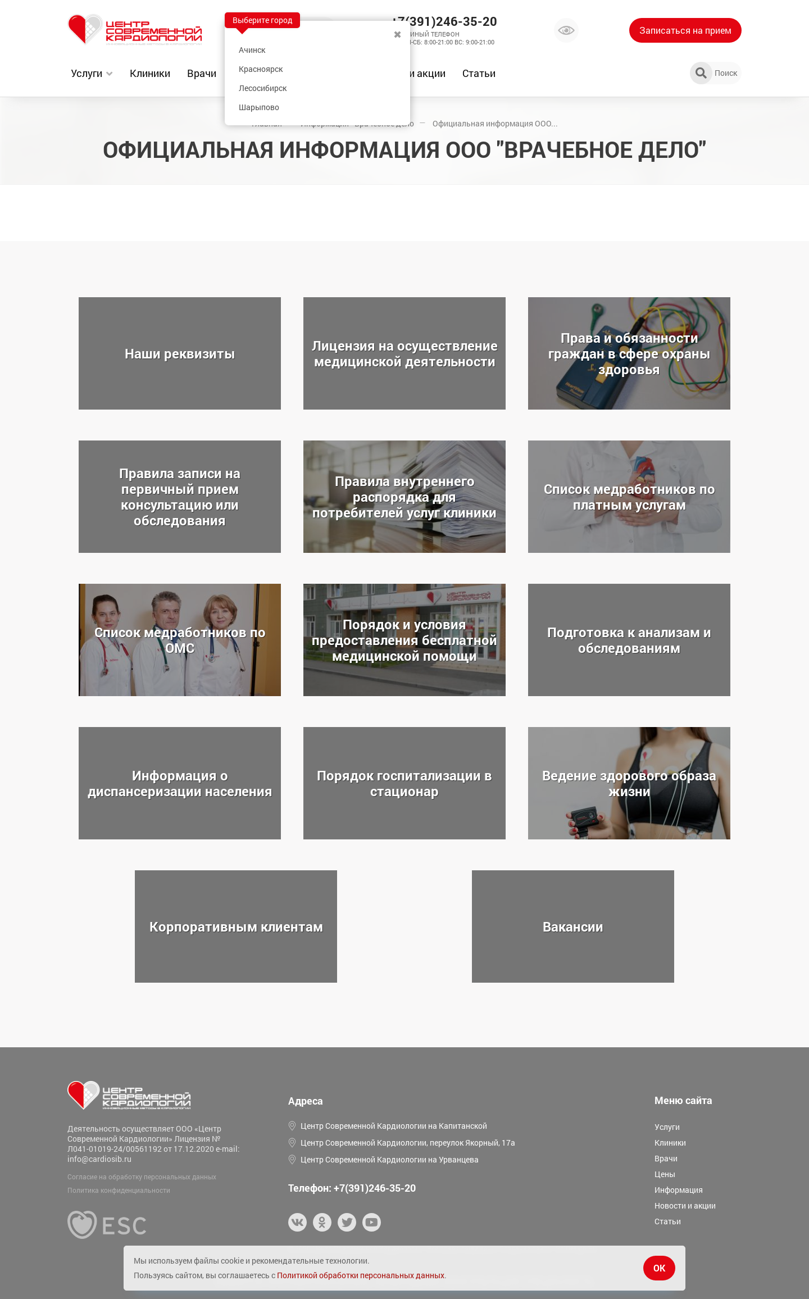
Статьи (479, 73)
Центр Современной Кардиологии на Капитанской (394, 1125)
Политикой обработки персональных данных (360, 1275)
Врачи (201, 73)
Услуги (86, 73)
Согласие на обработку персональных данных (141, 1176)
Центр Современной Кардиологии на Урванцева (390, 1159)
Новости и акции (685, 1205)
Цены (665, 1174)
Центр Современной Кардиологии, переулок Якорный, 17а (408, 1142)
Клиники (150, 73)
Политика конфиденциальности (118, 1190)
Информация (679, 1189)
